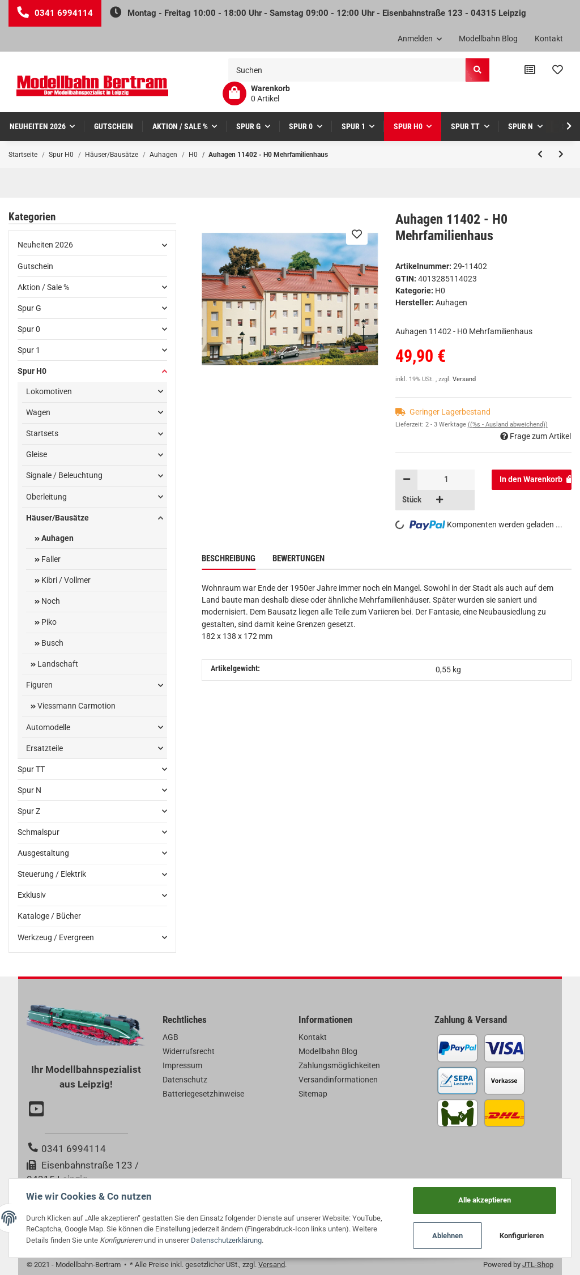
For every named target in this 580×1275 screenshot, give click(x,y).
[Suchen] (347, 70)
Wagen (38, 412)
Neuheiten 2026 (45, 244)
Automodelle (48, 727)
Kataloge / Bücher (49, 915)
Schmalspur (38, 832)
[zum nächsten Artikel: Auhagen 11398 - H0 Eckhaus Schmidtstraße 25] (561, 154)
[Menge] (446, 480)
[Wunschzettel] (558, 70)
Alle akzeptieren (484, 1200)
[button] (420, 39)
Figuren (39, 684)
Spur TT (31, 769)
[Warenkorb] (256, 93)
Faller (50, 559)
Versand (464, 379)
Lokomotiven (49, 391)
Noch (50, 600)
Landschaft (57, 663)
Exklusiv (32, 894)
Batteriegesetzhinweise (203, 1093)
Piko (48, 621)
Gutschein (35, 266)
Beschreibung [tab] (228, 558)
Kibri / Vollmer (65, 580)
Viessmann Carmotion (76, 705)
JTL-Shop (537, 1264)
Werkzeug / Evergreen (56, 937)
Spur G (29, 308)
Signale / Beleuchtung (64, 475)
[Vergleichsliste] (530, 70)
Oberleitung (46, 496)
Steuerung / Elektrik (52, 874)
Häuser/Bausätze (57, 517)
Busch (51, 642)
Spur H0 (32, 371)
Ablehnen (447, 1235)
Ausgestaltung (43, 853)
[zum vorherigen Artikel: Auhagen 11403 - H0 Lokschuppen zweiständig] (540, 154)
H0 (440, 290)
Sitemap (312, 1093)
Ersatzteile (44, 748)
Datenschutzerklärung (226, 1240)
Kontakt (549, 38)
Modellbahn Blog (488, 38)
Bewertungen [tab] (298, 558)
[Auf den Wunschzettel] (357, 234)
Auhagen (57, 538)
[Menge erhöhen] (439, 500)
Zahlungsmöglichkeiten (339, 1065)
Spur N (29, 790)
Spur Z (29, 811)
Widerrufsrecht (189, 1051)
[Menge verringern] (406, 480)
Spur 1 (29, 350)
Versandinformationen (338, 1079)
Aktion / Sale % (43, 287)
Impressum (182, 1065)
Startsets (42, 433)
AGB (170, 1037)
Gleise (36, 454)
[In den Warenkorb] (532, 480)
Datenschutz (185, 1079)
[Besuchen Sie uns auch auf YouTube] (38, 1110)
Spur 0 (29, 329)
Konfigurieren (522, 1235)
